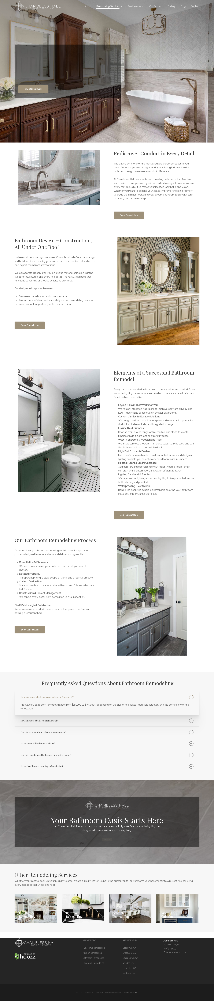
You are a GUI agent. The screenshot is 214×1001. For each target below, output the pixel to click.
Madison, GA (128, 973)
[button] (33, 89)
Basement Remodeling (93, 963)
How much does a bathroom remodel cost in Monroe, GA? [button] (107, 697)
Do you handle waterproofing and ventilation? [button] (107, 766)
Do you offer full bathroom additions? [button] (107, 743)
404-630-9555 (169, 948)
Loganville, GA (129, 948)
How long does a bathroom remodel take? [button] (107, 720)
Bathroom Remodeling (93, 958)
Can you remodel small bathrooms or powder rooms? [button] (107, 755)
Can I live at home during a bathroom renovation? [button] (107, 732)
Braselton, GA (129, 953)
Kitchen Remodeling (92, 953)
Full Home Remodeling (94, 948)
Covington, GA (129, 968)
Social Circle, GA (130, 958)
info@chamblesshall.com (174, 952)
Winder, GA (128, 963)
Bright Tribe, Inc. (131, 992)
